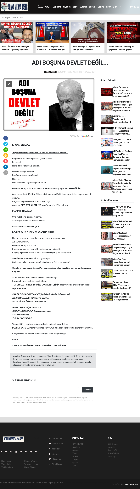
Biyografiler (113, 450)
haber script (5, 486)
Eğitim (101, 6)
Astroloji (111, 456)
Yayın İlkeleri (6, 464)
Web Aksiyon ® (131, 484)
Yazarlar (54, 449)
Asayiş (83, 6)
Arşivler (54, 454)
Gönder (87, 390)
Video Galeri (56, 443)
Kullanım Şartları (31, 461)
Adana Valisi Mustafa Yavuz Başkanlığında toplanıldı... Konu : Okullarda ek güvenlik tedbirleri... (122, 186)
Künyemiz (55, 459)
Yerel (75, 6)
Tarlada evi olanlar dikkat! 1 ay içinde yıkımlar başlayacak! (121, 285)
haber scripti (92, 483)
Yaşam (92, 6)
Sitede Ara (112, 444)
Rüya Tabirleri (114, 453)
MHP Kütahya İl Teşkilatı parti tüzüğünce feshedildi (121, 119)
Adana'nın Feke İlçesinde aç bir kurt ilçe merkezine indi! (121, 262)
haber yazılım (103, 483)
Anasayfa (6, 17)
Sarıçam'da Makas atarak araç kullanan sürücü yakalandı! (121, 297)
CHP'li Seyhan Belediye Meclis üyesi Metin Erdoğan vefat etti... (122, 131)
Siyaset (66, 6)
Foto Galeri (56, 438)
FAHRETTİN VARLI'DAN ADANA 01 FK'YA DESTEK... (122, 274)
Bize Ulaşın (55, 464)
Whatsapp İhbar (31, 464)
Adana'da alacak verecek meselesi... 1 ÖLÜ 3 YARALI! (121, 236)
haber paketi (81, 483)
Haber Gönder (30, 467)
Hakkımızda (6, 461)
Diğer (116, 6)
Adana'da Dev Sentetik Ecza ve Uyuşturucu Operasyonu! (122, 224)
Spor (108, 6)
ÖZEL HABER (43, 6)
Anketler (112, 447)
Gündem (57, 6)
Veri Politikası (7, 467)
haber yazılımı (69, 483)
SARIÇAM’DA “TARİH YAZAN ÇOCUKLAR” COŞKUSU (121, 142)
